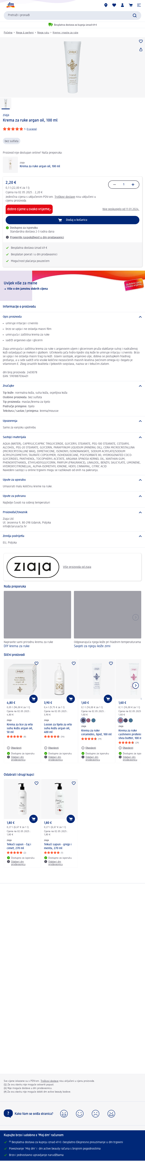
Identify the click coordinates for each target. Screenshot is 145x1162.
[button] (139, 5)
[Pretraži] (134, 15)
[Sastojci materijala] (72, 437)
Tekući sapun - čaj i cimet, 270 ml (19, 846)
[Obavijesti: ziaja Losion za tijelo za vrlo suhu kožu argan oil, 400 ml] (51, 748)
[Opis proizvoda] (72, 317)
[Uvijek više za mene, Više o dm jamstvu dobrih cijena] (72, 286)
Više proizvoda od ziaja (49, 567)
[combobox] (72, 15)
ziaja (6, 115)
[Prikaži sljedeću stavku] (135, 685)
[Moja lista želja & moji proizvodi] (114, 5)
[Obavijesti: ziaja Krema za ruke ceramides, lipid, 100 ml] (88, 748)
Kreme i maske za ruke (65, 32)
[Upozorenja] (72, 421)
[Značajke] (72, 386)
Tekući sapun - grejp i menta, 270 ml (57, 846)
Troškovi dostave (65, 197)
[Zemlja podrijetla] (72, 536)
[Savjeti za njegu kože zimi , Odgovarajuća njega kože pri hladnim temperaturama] (107, 620)
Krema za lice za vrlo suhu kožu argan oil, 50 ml (20, 728)
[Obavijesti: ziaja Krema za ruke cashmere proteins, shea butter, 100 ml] (125, 748)
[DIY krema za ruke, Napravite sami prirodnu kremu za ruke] (37, 620)
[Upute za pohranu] (72, 496)
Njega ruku (43, 32)
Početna (8, 32)
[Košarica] (130, 5)
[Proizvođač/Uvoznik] (72, 512)
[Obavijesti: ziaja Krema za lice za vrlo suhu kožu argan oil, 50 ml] (14, 748)
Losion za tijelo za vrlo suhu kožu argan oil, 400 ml (58, 728)
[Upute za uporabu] (72, 480)
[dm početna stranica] (10, 5)
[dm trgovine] (106, 5)
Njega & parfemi (25, 32)
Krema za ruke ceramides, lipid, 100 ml (96, 732)
